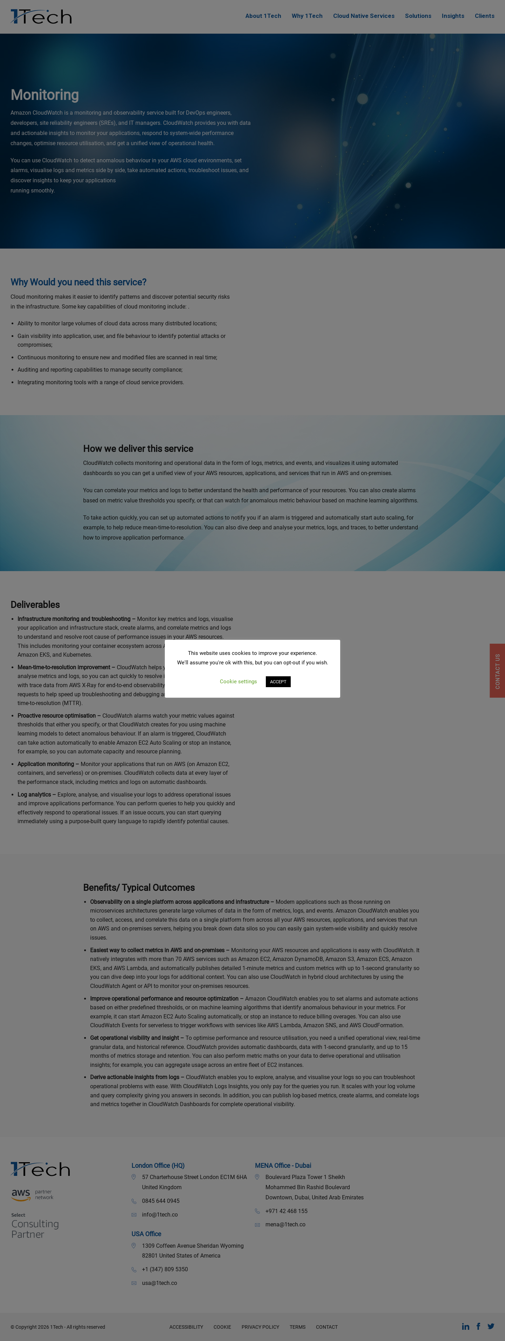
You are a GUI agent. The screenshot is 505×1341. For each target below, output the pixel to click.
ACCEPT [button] (278, 681)
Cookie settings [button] (238, 681)
